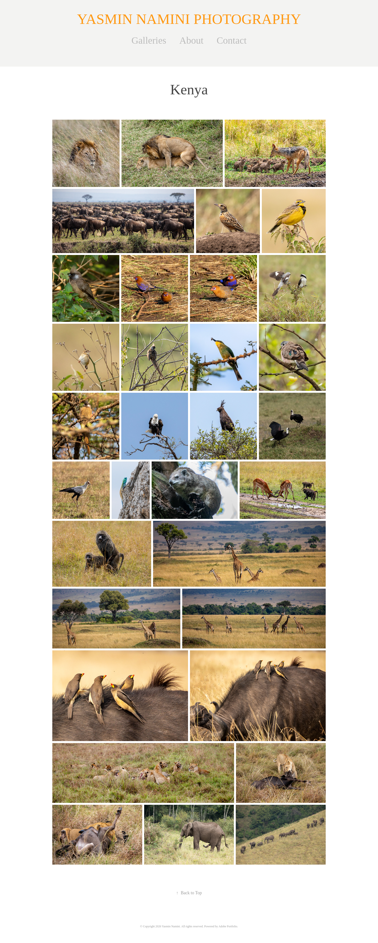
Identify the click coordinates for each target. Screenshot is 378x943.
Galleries (148, 40)
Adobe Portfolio (227, 926)
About (191, 40)
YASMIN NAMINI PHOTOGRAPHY (189, 19)
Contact (231, 40)
